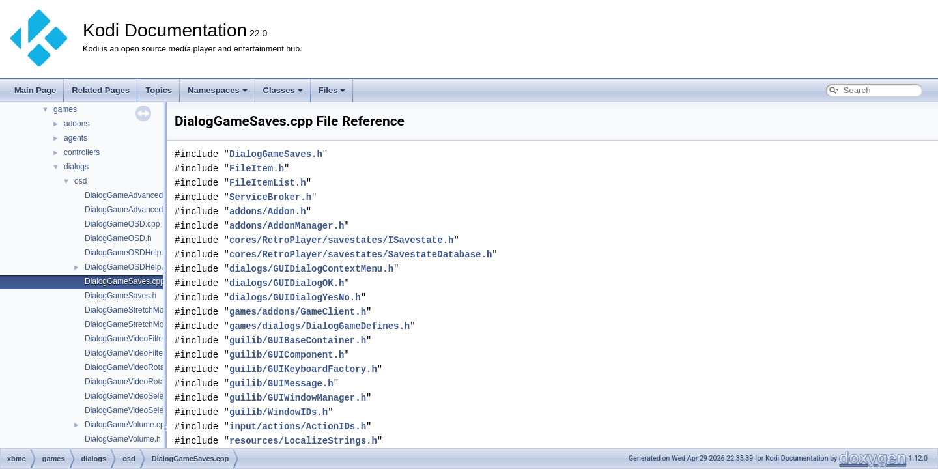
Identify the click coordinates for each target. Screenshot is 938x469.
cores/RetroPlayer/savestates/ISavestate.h (341, 240)
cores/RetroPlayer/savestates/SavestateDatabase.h (360, 254)
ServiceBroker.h (270, 197)
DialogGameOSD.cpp (122, 224)
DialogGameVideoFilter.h (128, 353)
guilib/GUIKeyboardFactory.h (303, 369)
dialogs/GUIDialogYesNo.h (295, 297)
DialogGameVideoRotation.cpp (138, 367)
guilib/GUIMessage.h (281, 383)
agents (75, 138)
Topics (158, 90)
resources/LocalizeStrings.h (303, 440)
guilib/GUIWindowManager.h (297, 397)
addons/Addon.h (267, 211)
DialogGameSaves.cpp (125, 281)
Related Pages (101, 90)
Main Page (35, 90)
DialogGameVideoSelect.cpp (134, 396)
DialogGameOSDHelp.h (126, 267)
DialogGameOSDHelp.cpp (130, 252)
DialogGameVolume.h (123, 439)
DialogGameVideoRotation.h (134, 381)
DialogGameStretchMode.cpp (136, 310)
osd (80, 181)
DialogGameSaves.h (120, 295)
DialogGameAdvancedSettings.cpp (145, 195)
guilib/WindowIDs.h (278, 412)
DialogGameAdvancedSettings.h (141, 209)
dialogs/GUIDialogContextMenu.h (311, 269)
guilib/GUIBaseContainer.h (297, 340)
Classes (283, 90)
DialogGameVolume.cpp (127, 424)
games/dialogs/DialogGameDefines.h (319, 326)
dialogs (76, 166)
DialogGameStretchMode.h (132, 324)
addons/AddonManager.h (286, 226)
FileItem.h (256, 168)
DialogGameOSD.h (118, 238)
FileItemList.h (267, 183)
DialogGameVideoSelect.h (131, 410)
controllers (82, 152)
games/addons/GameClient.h (297, 312)
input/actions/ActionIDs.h (297, 426)
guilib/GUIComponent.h (286, 354)
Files (332, 90)
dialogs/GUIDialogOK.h (286, 283)
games (65, 109)
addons (76, 123)
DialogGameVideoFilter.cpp (132, 338)
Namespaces (218, 90)
